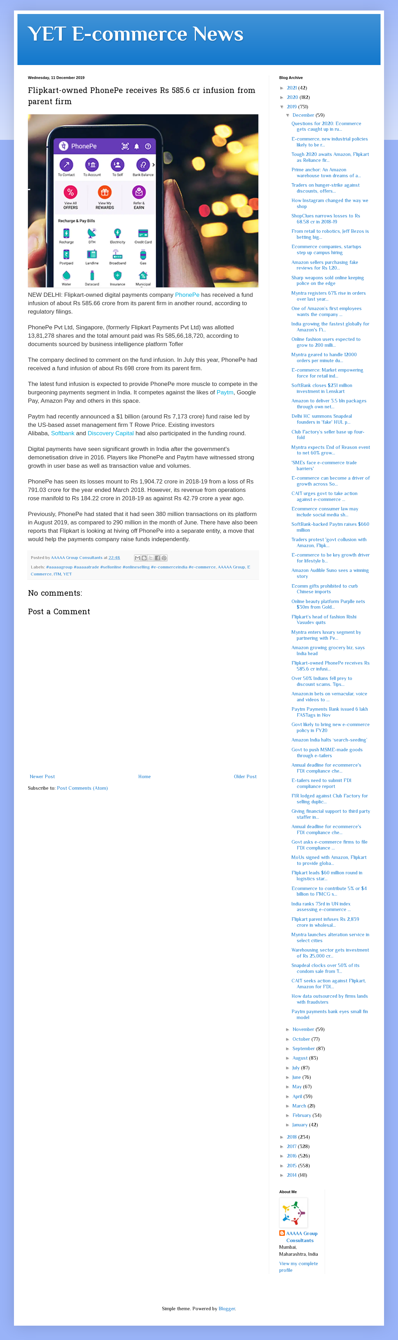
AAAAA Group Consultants (302, 1237)
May (298, 1086)
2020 (293, 97)
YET (67, 574)
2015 (292, 1165)
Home (144, 776)
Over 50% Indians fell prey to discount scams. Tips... (322, 681)
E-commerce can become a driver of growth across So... (331, 481)
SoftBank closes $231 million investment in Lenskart (322, 388)
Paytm (225, 392)
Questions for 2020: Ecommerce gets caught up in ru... (326, 126)
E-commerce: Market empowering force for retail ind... (327, 373)
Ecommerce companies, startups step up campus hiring (326, 249)
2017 (292, 1146)
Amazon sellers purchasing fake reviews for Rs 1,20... (325, 265)
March (300, 1106)
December (304, 115)
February (302, 1115)
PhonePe (187, 295)
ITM (57, 574)
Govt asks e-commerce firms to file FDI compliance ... (330, 845)
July (297, 1067)
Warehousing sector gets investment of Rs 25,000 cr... (330, 953)
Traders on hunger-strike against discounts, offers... (326, 188)
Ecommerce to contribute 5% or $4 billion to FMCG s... (329, 891)
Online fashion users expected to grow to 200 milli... (326, 342)
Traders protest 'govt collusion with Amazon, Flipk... (329, 542)
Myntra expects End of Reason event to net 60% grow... (331, 450)
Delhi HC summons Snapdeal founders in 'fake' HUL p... (322, 419)
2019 (292, 106)
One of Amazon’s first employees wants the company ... (327, 311)
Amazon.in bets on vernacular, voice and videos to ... (329, 696)
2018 (292, 1137)
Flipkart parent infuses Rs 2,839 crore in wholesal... (325, 922)
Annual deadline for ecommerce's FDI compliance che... (326, 768)
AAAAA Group (231, 567)
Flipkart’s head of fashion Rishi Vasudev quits (324, 619)
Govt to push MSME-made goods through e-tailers (327, 752)
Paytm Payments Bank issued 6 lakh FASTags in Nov (330, 712)
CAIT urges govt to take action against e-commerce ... (325, 496)
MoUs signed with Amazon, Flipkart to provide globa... (329, 860)
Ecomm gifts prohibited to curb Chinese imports (325, 589)
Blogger (227, 1308)
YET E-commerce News (136, 33)
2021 (292, 88)
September (304, 1048)
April (298, 1096)
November (304, 1029)
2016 (292, 1156)
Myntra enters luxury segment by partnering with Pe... (326, 635)
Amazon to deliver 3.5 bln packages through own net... (329, 403)
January (301, 1124)
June (297, 1077)
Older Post (245, 776)
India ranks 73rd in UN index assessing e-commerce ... (321, 906)
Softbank (62, 433)
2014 (292, 1175)
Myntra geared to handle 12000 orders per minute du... (324, 357)
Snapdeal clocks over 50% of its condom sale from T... (326, 968)
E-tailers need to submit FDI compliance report (322, 783)
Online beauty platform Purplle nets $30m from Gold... (328, 604)
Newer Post (42, 776)
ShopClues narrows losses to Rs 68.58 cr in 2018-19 (326, 218)
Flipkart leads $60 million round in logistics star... (327, 875)
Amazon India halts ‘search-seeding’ (329, 740)
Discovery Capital (111, 433)
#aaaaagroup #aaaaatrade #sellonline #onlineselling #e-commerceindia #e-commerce (131, 567)
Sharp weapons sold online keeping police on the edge (328, 280)
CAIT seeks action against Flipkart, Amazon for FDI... (329, 983)
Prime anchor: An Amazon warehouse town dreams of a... (326, 172)
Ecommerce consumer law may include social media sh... (325, 511)
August (301, 1058)
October (302, 1039)
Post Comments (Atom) (82, 788)
